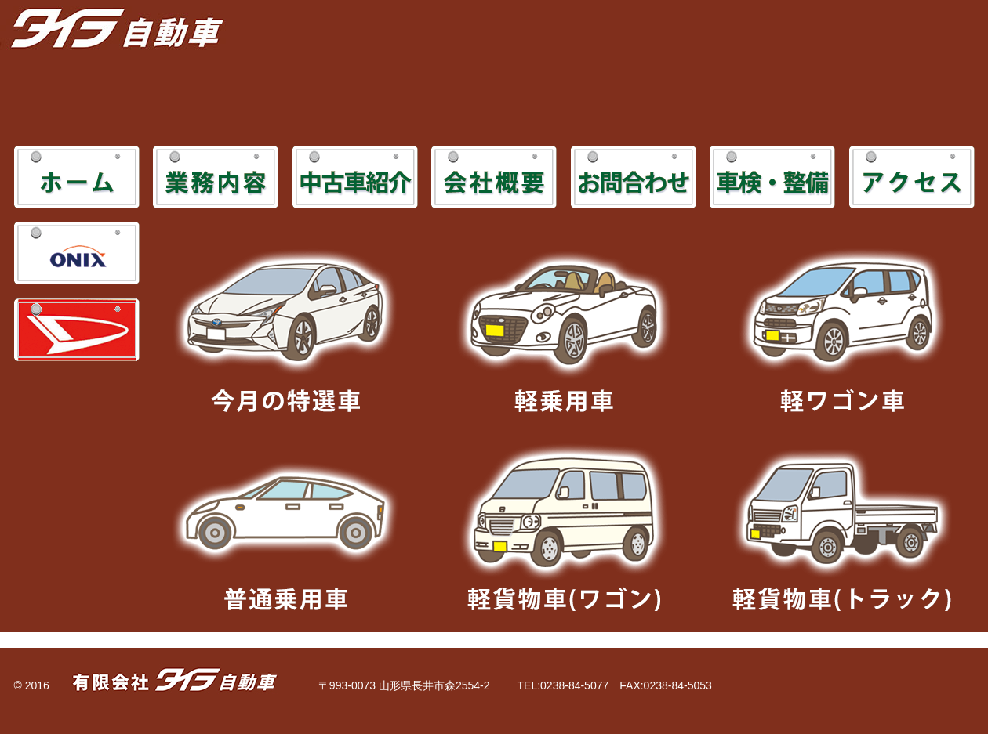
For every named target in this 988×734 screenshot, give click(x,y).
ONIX (77, 253)
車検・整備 (772, 177)
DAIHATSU (77, 329)
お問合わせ (633, 177)
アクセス (912, 177)
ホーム (77, 177)
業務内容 (215, 177)
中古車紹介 (355, 177)
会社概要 (494, 177)
